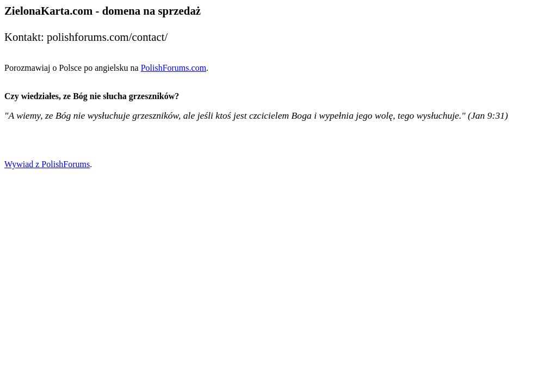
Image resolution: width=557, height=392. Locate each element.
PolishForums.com (173, 67)
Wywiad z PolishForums (47, 164)
